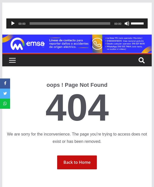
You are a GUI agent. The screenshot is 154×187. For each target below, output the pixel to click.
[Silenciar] (126, 23)
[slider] (70, 23)
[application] (77, 23)
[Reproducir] (12, 23)
